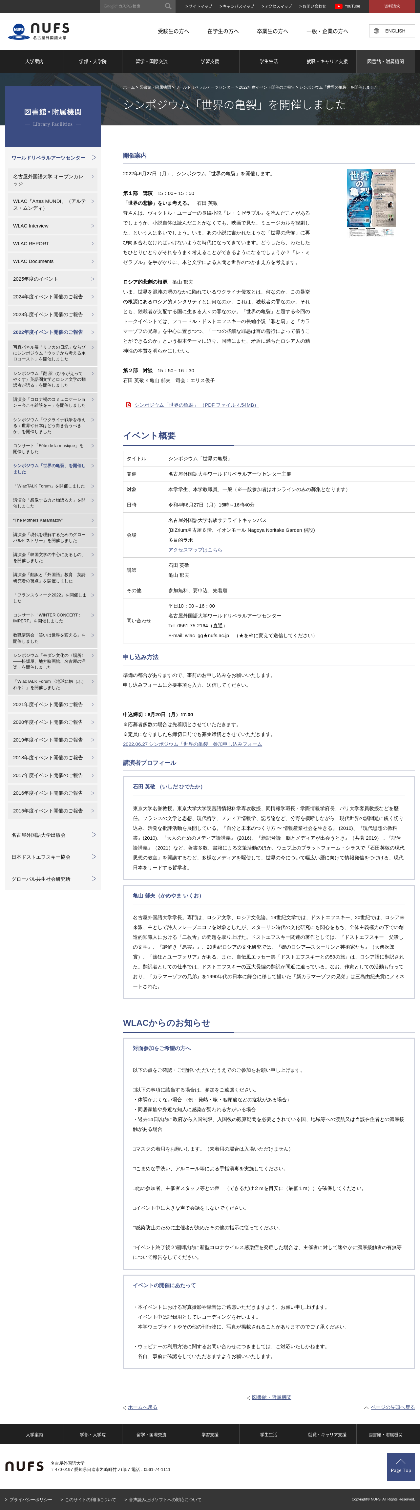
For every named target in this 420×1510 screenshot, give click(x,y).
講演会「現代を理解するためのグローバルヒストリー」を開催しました (49, 537)
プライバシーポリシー (31, 1499)
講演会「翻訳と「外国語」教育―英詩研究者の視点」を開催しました (49, 577)
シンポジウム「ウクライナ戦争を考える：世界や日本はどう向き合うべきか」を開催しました (49, 425)
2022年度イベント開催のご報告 (267, 87)
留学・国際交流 (152, 61)
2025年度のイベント (35, 279)
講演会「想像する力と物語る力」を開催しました (49, 503)
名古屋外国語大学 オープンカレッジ (48, 180)
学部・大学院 (93, 61)
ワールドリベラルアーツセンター (204, 87)
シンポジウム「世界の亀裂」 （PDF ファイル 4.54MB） (197, 405)
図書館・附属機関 (385, 61)
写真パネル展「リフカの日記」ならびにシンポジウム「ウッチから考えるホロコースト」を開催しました (49, 353)
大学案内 (34, 61)
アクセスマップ (278, 6)
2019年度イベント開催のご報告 (48, 740)
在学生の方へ (223, 31)
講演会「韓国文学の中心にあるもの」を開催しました (49, 557)
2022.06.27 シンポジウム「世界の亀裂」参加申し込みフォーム (192, 744)
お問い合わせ (314, 6)
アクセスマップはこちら (195, 549)
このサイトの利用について (90, 1499)
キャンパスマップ (238, 6)
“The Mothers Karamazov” (38, 520)
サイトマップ (200, 6)
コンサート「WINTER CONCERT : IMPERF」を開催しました (46, 618)
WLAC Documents (33, 261)
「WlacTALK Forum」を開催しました (49, 486)
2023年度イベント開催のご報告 (48, 314)
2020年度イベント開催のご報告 (48, 722)
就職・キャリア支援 (327, 61)
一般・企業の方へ (327, 31)
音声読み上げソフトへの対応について (165, 1499)
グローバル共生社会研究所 (41, 879)
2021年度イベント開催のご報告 (48, 704)
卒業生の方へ (272, 31)
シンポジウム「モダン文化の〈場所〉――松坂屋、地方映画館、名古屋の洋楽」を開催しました (49, 661)
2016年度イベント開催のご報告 (48, 793)
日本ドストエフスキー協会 (41, 857)
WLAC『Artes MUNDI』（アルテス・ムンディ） (49, 204)
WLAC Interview (31, 225)
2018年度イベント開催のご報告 (48, 757)
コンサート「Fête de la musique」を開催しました (48, 448)
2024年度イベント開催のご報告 (48, 296)
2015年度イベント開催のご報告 (48, 810)
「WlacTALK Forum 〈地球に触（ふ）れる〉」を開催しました (49, 684)
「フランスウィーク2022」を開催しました (50, 598)
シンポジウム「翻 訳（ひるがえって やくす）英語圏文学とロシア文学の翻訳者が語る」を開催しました (49, 379)
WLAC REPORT (31, 243)
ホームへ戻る (143, 1407)
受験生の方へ (173, 31)
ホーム (129, 87)
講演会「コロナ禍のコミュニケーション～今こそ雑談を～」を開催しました (49, 402)
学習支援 (210, 61)
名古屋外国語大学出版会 (38, 835)
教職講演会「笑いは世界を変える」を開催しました (49, 638)
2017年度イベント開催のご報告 (48, 775)
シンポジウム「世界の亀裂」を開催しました (49, 468)
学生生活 (269, 61)
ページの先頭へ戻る (393, 1407)
